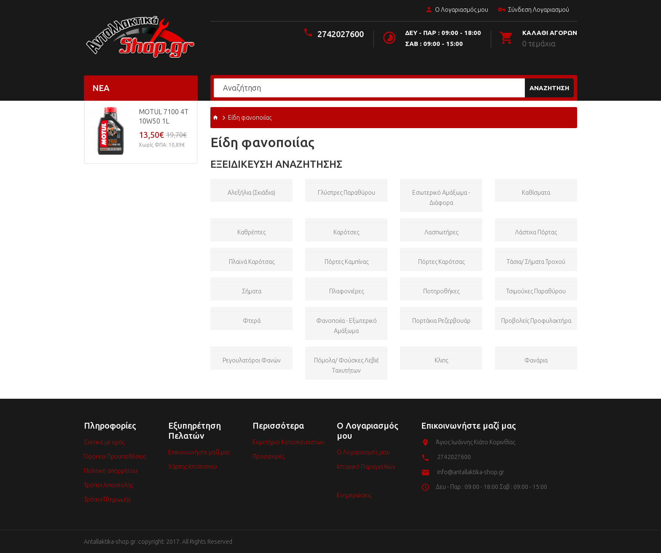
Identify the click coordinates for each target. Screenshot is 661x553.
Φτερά (252, 320)
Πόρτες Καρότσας (441, 261)
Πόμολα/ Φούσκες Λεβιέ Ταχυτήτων (346, 365)
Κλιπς (441, 360)
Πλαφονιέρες (346, 291)
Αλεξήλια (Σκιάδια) (251, 192)
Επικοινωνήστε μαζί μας (199, 452)
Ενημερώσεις (354, 495)
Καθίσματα (536, 192)
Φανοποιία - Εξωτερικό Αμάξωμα (346, 325)
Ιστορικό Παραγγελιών (366, 466)
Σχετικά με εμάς (104, 442)
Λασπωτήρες (441, 232)
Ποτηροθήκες (441, 291)
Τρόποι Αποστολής (108, 485)
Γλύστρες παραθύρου (346, 192)
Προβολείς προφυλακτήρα (536, 320)
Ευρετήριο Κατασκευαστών (288, 442)
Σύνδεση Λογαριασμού (533, 10)
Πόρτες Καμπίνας (346, 261)
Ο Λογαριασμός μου (456, 10)
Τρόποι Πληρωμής (107, 499)
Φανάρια (536, 360)
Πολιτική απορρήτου (110, 470)
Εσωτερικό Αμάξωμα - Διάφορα (441, 197)
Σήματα (251, 291)
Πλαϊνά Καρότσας (251, 261)
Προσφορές (269, 456)
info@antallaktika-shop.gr (470, 472)
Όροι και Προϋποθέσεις (115, 456)
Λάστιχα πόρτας (536, 232)
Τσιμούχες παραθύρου (536, 291)
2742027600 (340, 34)
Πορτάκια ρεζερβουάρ (441, 320)
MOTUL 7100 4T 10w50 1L (163, 116)
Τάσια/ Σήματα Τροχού (536, 261)
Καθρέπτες (251, 232)
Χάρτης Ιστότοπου (192, 466)
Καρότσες (346, 232)
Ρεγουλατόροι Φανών (252, 360)
